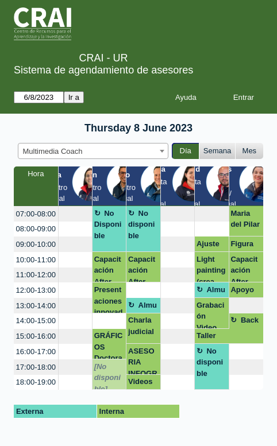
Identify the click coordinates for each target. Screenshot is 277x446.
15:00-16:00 (36, 336)
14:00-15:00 (36, 320)
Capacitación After (107, 269)
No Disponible (108, 224)
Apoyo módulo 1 (243, 291)
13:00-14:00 (36, 305)
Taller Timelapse (211, 337)
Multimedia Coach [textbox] (53, 151)
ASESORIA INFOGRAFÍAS (142, 361)
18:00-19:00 (36, 382)
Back (250, 320)
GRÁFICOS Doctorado (108, 345)
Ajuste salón (208, 245)
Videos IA (140, 383)
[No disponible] (107, 376)
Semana (217, 150)
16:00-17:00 (36, 351)
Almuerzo (211, 291)
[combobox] (93, 151)
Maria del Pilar (245, 219)
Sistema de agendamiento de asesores (103, 70)
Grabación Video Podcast (211, 315)
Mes (250, 150)
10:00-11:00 (36, 259)
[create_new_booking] (75, 214)
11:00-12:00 (36, 274)
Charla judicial (141, 326)
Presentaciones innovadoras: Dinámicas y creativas (109, 299)
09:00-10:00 (36, 244)
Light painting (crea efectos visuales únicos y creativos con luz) (212, 269)
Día (185, 150)
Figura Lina (241, 245)
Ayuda (186, 97)
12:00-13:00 (36, 290)
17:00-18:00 (36, 367)
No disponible (141, 224)
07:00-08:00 (36, 214)
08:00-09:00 (36, 228)
